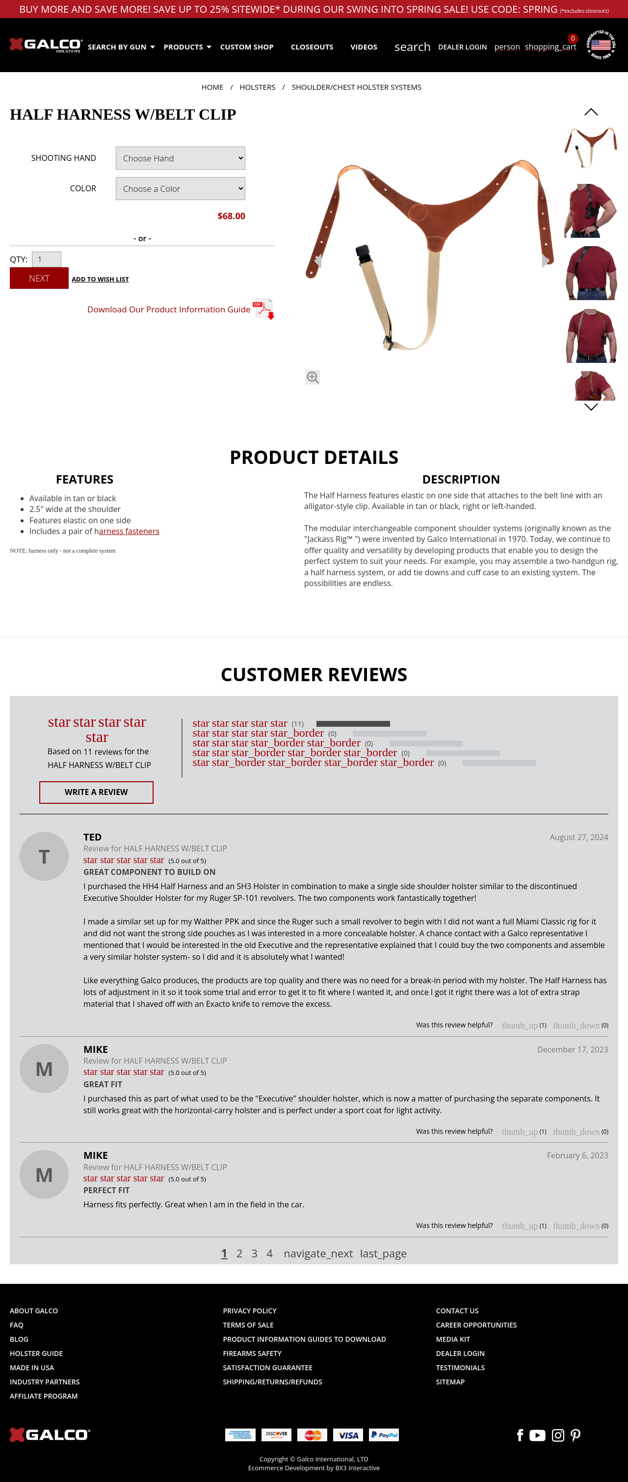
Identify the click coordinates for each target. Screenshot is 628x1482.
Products (187, 46)
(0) (332, 734)
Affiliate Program (44, 1396)
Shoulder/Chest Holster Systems (357, 87)
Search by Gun (121, 46)
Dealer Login (462, 46)
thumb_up (520, 1025)
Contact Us (457, 1310)
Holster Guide (36, 1353)
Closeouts (312, 46)
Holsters (258, 87)
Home (213, 87)
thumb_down (576, 1025)
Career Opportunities (476, 1324)
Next (39, 278)
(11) (298, 724)
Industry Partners (45, 1381)
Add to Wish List (100, 279)
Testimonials (460, 1367)
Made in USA (32, 1367)
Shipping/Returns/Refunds (272, 1381)
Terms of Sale (248, 1324)
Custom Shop (247, 46)
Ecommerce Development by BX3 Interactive (314, 1467)
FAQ (17, 1324)
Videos (364, 46)
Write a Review (96, 792)
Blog (19, 1339)
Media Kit (453, 1339)
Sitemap (450, 1381)
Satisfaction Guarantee (268, 1367)
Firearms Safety (252, 1353)
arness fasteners (129, 531)
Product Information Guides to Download (304, 1339)
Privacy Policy (249, 1310)
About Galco (34, 1310)
